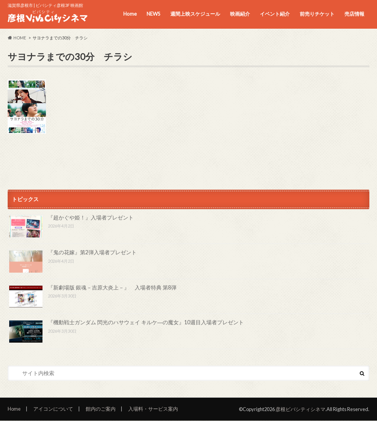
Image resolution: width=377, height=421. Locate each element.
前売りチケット (317, 14)
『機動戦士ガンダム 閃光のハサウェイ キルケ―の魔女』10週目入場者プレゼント (146, 322)
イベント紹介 (275, 14)
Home (130, 14)
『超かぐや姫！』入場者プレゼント (91, 217)
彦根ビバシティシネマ (300, 409)
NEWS (153, 14)
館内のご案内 (101, 409)
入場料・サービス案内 (153, 409)
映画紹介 (240, 14)
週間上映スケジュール (195, 14)
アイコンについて (53, 409)
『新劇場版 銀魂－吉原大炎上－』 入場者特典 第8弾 (112, 287)
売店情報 (354, 14)
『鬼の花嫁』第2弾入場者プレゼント (92, 252)
